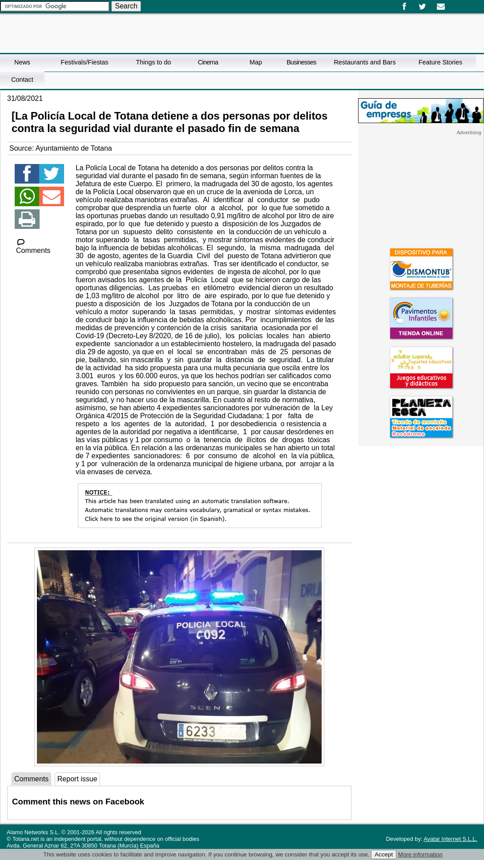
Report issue (77, 779)
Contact (22, 79)
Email (441, 6)
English (460, 3)
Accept (384, 854)
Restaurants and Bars (364, 62)
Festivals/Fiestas (84, 62)
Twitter (422, 6)
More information (420, 854)
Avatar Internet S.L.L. (450, 839)
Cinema (208, 62)
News (22, 62)
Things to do (153, 62)
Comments (33, 246)
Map (256, 62)
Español (453, 3)
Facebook (404, 6)
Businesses (301, 62)
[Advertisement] (421, 191)
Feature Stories (440, 62)
